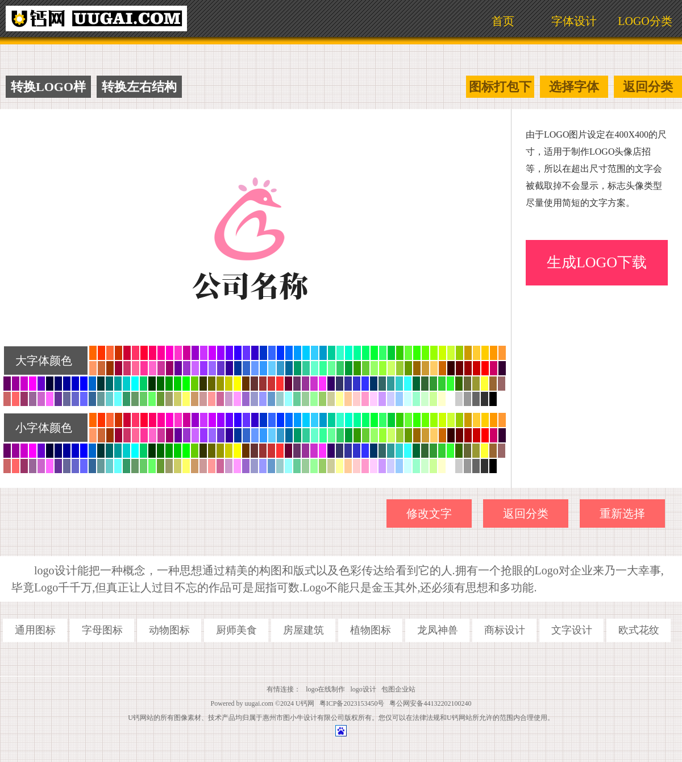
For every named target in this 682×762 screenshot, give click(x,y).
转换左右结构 (139, 87)
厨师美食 (236, 630)
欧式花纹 (638, 630)
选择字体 (574, 87)
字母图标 (102, 630)
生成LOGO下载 (597, 262)
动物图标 (169, 630)
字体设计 (574, 21)
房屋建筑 (303, 630)
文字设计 (571, 630)
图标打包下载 (500, 89)
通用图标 (35, 630)
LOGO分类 (645, 21)
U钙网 (305, 703)
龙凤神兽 (437, 630)
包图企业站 (398, 689)
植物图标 (370, 630)
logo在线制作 (325, 689)
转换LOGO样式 (48, 89)
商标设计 (504, 630)
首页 (503, 21)
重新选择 (622, 513)
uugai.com (259, 703)
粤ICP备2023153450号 (352, 703)
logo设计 (363, 689)
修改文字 (429, 513)
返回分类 (648, 87)
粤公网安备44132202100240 (430, 703)
